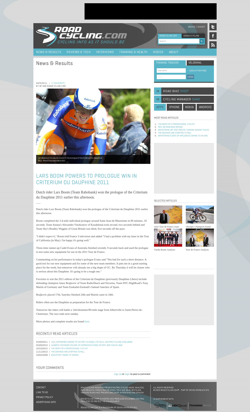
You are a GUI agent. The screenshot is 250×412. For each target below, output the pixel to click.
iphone (174, 107)
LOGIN (190, 77)
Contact (201, 27)
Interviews (105, 52)
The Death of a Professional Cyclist (69, 349)
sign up (118, 374)
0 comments (58, 83)
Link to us (42, 392)
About (174, 52)
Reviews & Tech (79, 52)
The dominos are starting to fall (68, 352)
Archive (191, 27)
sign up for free (196, 71)
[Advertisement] (151, 11)
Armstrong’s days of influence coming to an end (183, 136)
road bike (175, 91)
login (127, 374)
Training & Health (133, 52)
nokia (189, 107)
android (205, 107)
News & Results (48, 52)
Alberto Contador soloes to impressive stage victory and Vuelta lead (86, 345)
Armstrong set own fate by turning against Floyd (183, 130)
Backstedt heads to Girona (65, 355)
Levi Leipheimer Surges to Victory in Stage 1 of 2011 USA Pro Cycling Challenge (91, 342)
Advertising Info (46, 402)
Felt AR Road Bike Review (170, 127)
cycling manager (181, 99)
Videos (158, 52)
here (87, 321)
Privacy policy (44, 397)
